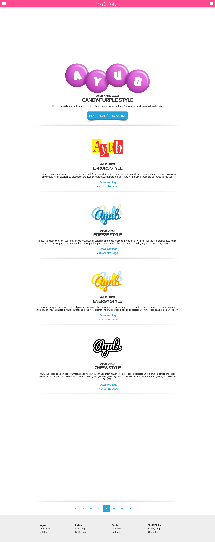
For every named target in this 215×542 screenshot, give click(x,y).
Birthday (43, 532)
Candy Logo (154, 528)
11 (131, 508)
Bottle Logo (81, 532)
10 (122, 508)
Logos (42, 525)
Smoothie (153, 532)
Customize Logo (108, 186)
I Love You (44, 528)
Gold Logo (80, 528)
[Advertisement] (107, 37)
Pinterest (116, 532)
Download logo (108, 182)
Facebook (117, 528)
